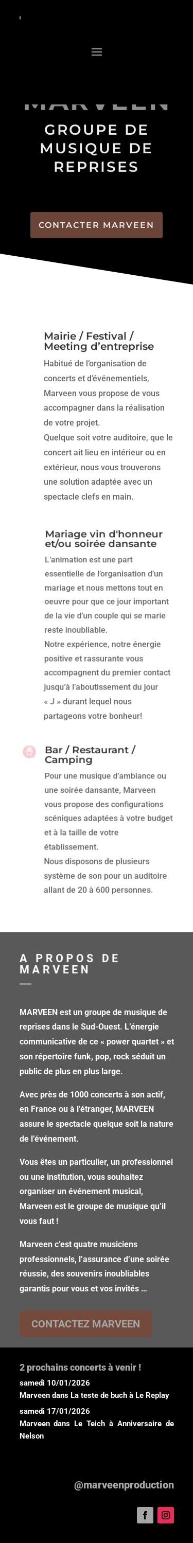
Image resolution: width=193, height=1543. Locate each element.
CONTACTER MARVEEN (96, 225)
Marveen (35, 1395)
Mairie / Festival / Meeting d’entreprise (99, 341)
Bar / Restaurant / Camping (89, 759)
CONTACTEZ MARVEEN (85, 1324)
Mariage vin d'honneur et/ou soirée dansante (103, 544)
